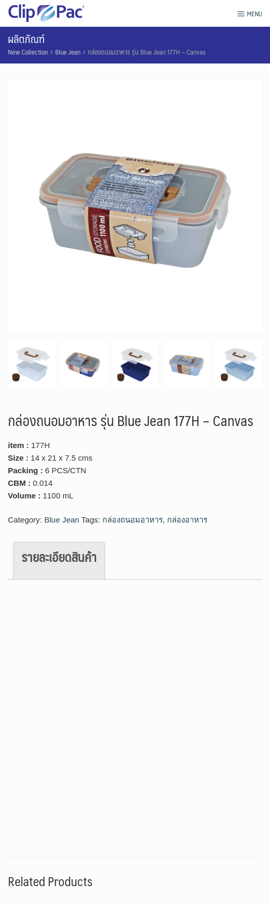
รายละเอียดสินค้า (59, 556)
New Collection (28, 52)
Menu (249, 13)
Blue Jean (67, 52)
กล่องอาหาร (187, 519)
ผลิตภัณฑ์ (26, 39)
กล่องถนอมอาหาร (132, 519)
